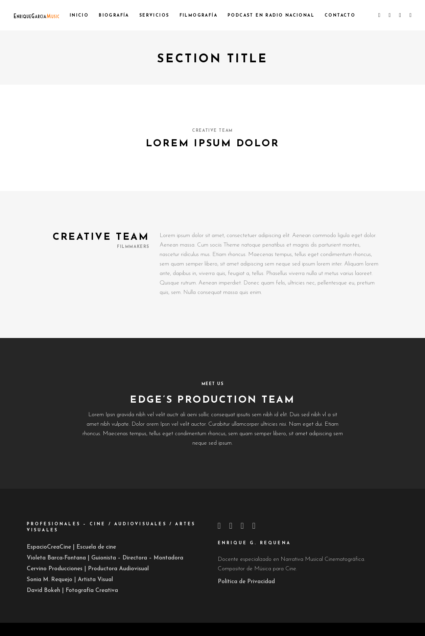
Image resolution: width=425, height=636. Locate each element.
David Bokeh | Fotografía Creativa (72, 590)
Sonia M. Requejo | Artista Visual (70, 579)
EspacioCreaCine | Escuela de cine (71, 547)
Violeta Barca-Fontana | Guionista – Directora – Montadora (105, 558)
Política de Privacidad (246, 582)
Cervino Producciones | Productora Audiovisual (88, 569)
